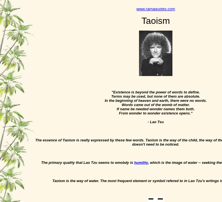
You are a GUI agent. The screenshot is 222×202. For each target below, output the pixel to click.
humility (141, 162)
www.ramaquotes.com (156, 9)
